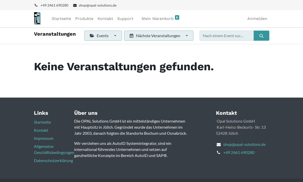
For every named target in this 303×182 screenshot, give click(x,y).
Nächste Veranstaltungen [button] (155, 35)
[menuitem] (61, 19)
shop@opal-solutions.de (244, 144)
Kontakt (41, 130)
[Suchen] (261, 36)
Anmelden (257, 18)
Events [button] (99, 35)
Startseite (42, 122)
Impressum (43, 138)
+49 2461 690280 (238, 152)
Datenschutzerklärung (53, 160)
